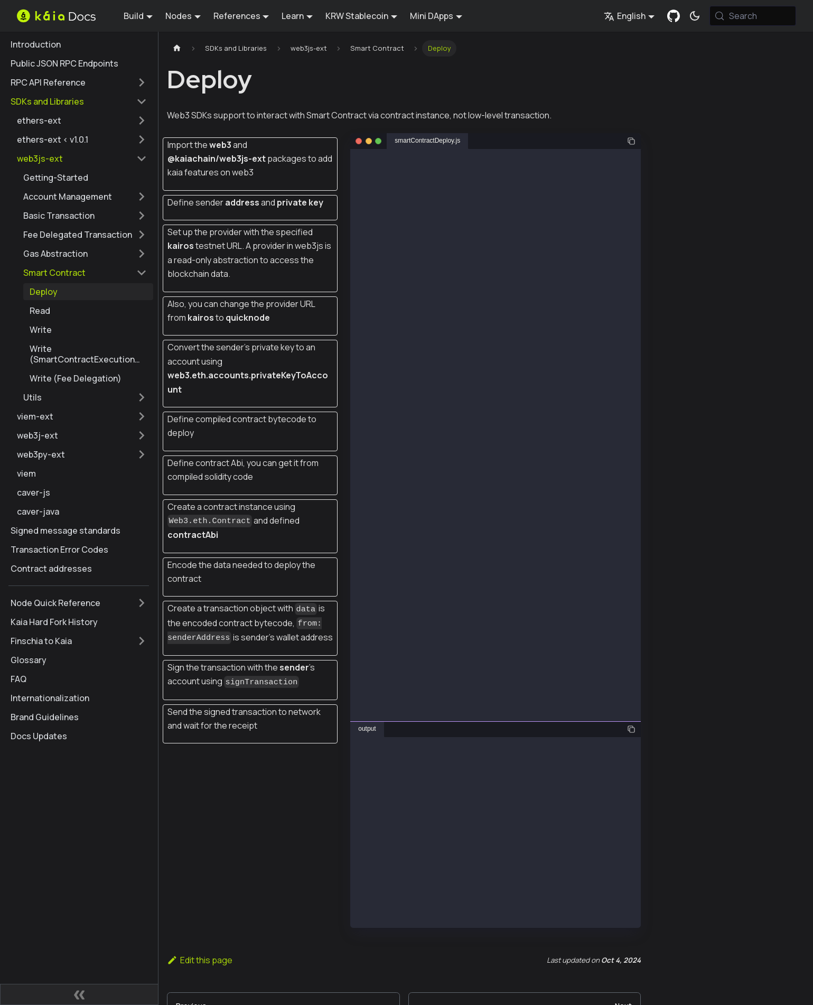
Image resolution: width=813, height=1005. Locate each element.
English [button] (625, 16)
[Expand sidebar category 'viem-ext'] (141, 416)
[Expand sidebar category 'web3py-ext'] (141, 454)
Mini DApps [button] (431, 16)
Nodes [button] (178, 16)
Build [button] (134, 16)
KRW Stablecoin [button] (356, 16)
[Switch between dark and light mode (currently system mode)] (694, 15)
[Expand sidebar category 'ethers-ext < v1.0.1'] (141, 139)
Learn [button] (293, 16)
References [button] (236, 16)
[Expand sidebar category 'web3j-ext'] (141, 435)
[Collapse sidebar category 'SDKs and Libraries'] (141, 101)
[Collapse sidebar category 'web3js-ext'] (141, 158)
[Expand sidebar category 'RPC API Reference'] (141, 82)
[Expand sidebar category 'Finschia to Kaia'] (141, 640)
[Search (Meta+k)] (752, 16)
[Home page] (177, 48)
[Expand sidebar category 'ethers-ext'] (141, 120)
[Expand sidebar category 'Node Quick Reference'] (141, 602)
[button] (85, 196)
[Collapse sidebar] (79, 994)
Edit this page (199, 960)
